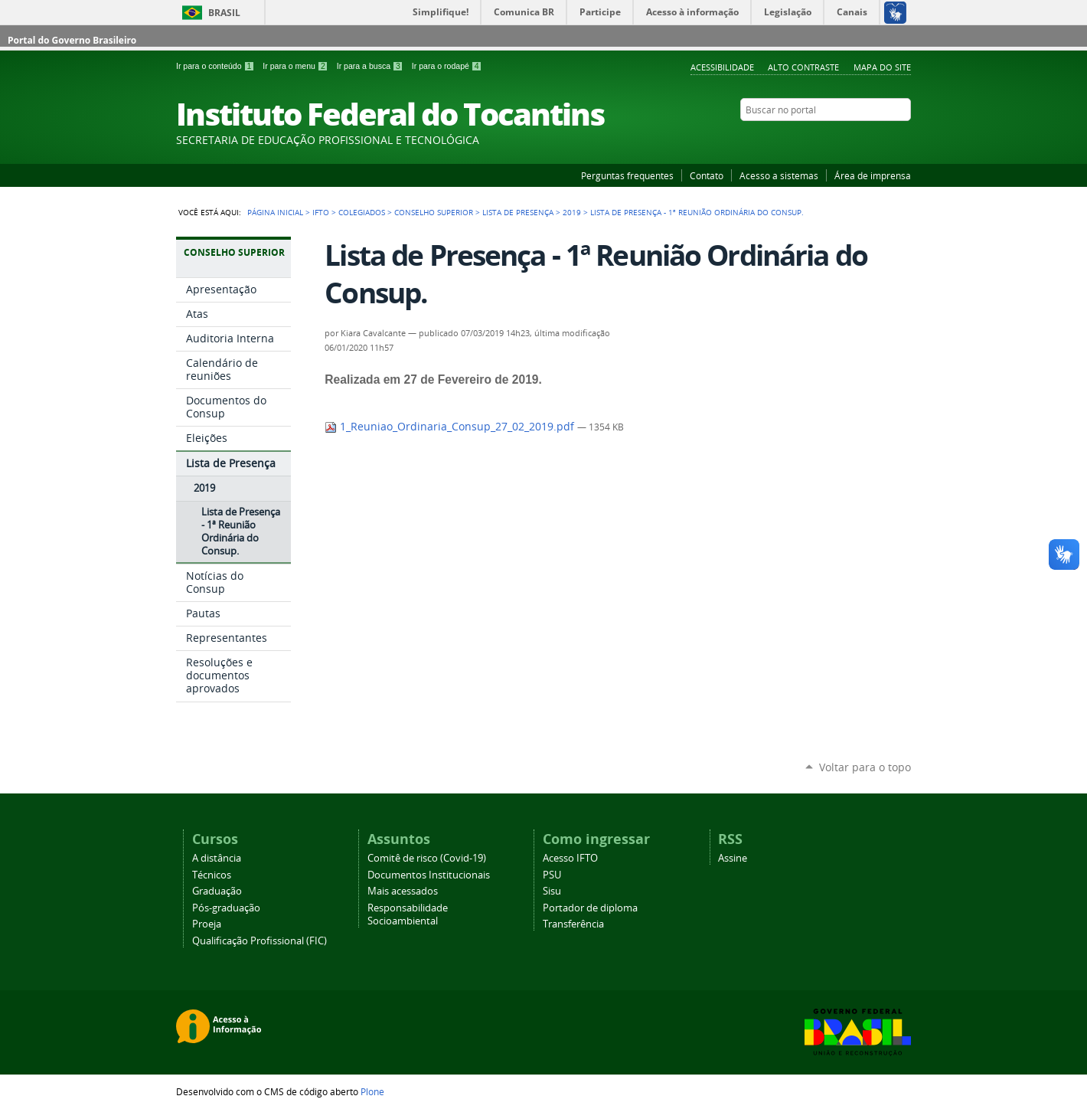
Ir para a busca (371, 65)
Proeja (206, 924)
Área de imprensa (872, 175)
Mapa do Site (882, 67)
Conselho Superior (433, 212)
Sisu (552, 891)
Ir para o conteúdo (216, 65)
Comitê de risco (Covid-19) (426, 858)
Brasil (224, 12)
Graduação (217, 891)
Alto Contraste (803, 67)
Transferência (573, 924)
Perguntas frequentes (627, 175)
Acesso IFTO (570, 858)
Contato (706, 175)
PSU (552, 875)
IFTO (320, 212)
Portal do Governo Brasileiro (72, 40)
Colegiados (361, 212)
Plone (372, 1091)
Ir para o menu (296, 65)
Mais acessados (402, 891)
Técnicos (211, 875)
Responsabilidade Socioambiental (407, 914)
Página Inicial (275, 212)
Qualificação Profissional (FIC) (259, 940)
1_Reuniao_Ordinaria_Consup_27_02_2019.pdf (451, 426)
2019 (572, 212)
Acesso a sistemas (778, 175)
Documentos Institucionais (428, 875)
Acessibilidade (722, 67)
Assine (732, 858)
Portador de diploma (590, 907)
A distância (216, 858)
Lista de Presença (517, 212)
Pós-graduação (226, 907)
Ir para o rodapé (447, 65)
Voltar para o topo (865, 767)
